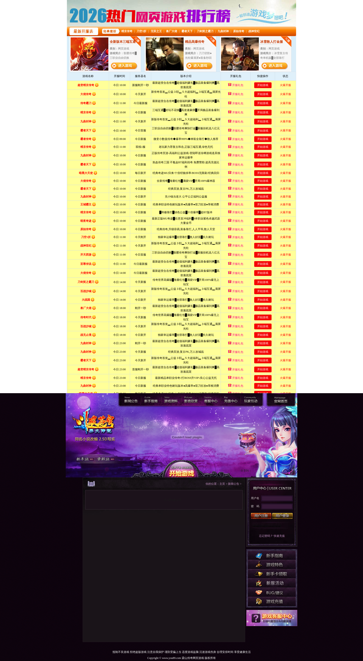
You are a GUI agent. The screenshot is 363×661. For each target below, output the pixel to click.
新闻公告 (131, 399)
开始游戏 (181, 469)
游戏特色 (272, 564)
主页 (222, 483)
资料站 (108, 458)
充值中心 (231, 399)
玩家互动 (252, 399)
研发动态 (272, 583)
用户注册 (261, 516)
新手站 (84, 458)
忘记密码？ (266, 535)
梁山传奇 (281, 399)
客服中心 (211, 399)
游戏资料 (171, 399)
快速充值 (279, 535)
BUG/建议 (272, 592)
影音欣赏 (191, 399)
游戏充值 (272, 601)
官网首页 (94, 420)
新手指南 (151, 399)
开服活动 (272, 573)
